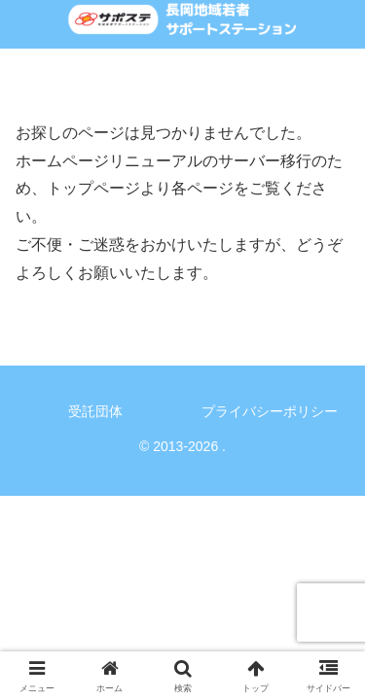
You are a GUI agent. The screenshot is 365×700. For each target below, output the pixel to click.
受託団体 (95, 411)
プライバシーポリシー (269, 411)
